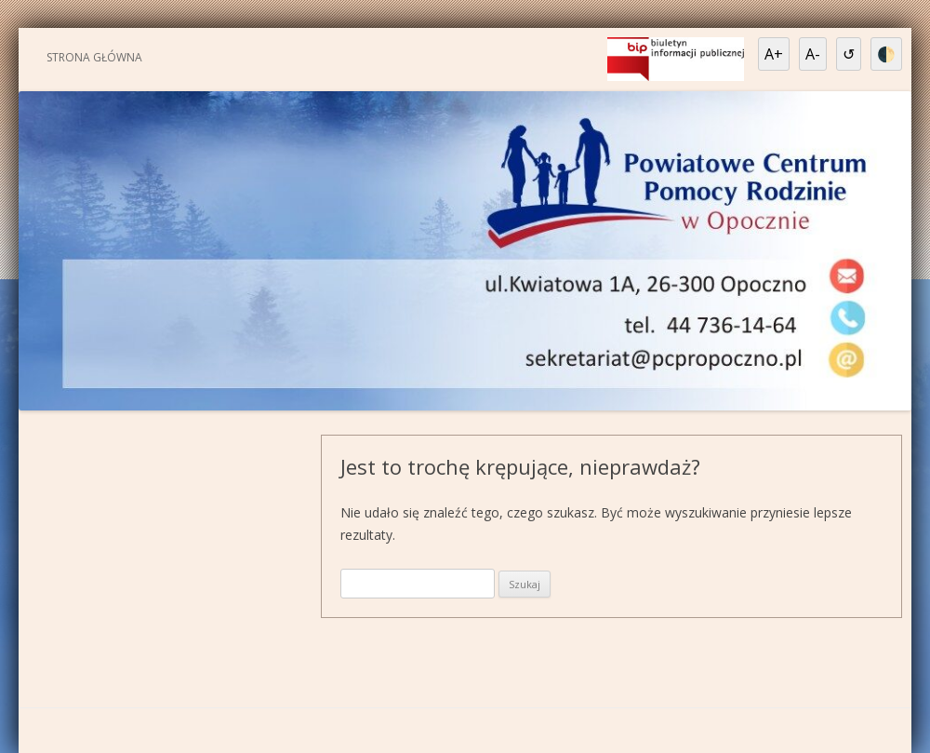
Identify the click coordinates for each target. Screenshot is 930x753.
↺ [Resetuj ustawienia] (849, 54)
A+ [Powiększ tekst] (773, 54)
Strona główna (94, 57)
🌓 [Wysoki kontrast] (886, 54)
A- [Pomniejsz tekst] (812, 54)
